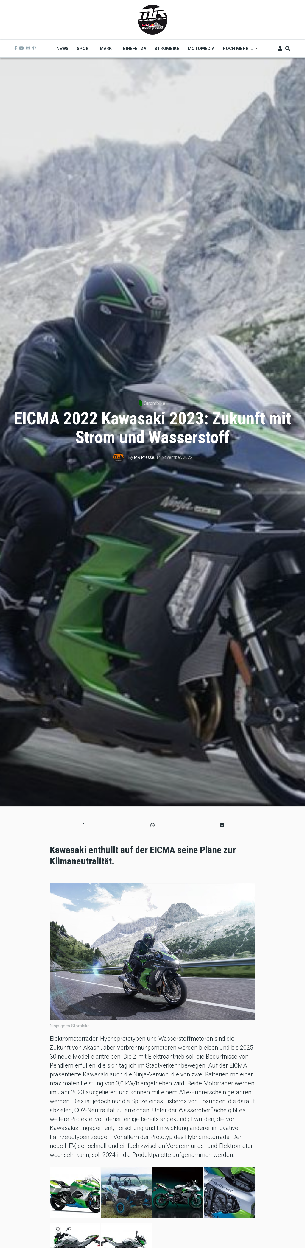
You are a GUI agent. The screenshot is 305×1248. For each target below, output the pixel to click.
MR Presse (144, 457)
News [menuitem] (63, 48)
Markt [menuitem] (107, 48)
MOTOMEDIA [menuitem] (201, 48)
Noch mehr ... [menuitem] (238, 50)
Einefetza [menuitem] (134, 48)
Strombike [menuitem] (167, 48)
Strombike (154, 403)
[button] (83, 825)
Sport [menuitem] (84, 48)
